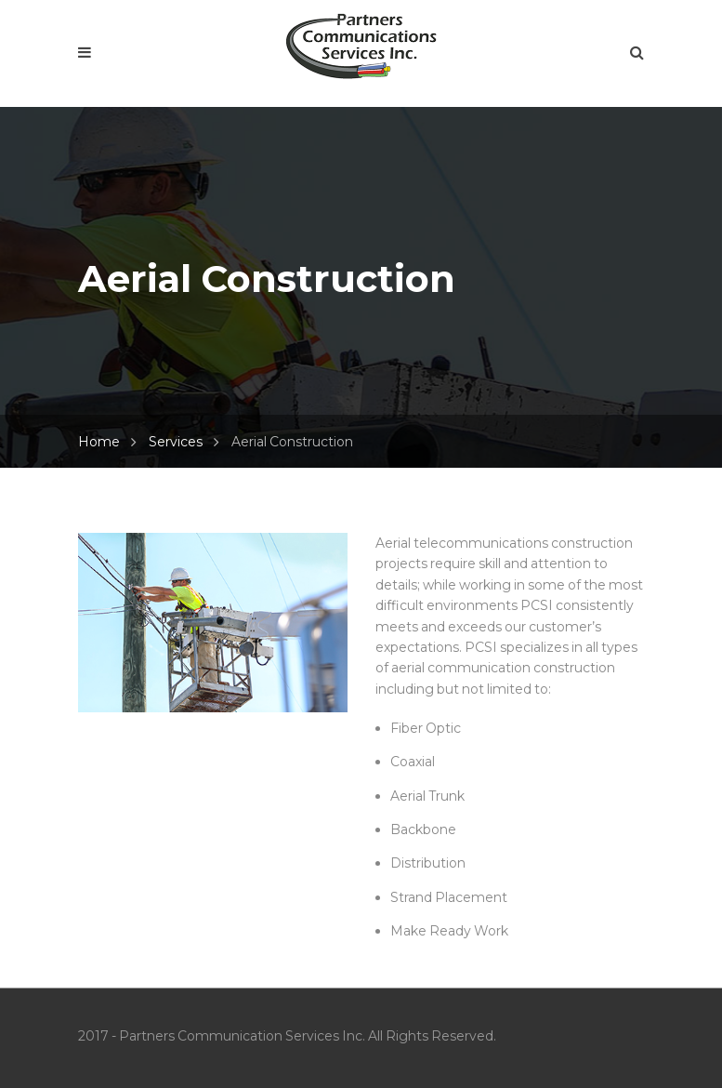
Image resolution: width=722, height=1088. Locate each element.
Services (176, 441)
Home (99, 441)
